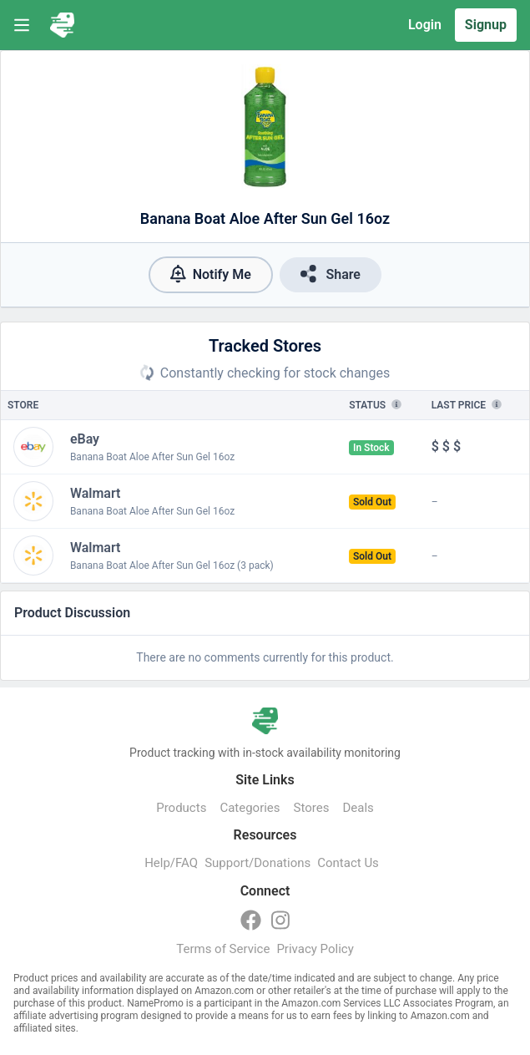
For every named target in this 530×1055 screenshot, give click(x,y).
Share (330, 273)
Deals (357, 807)
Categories (250, 807)
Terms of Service (223, 948)
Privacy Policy (314, 948)
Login (425, 25)
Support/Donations (257, 862)
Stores (312, 807)
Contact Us (348, 862)
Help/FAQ (171, 862)
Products (181, 807)
